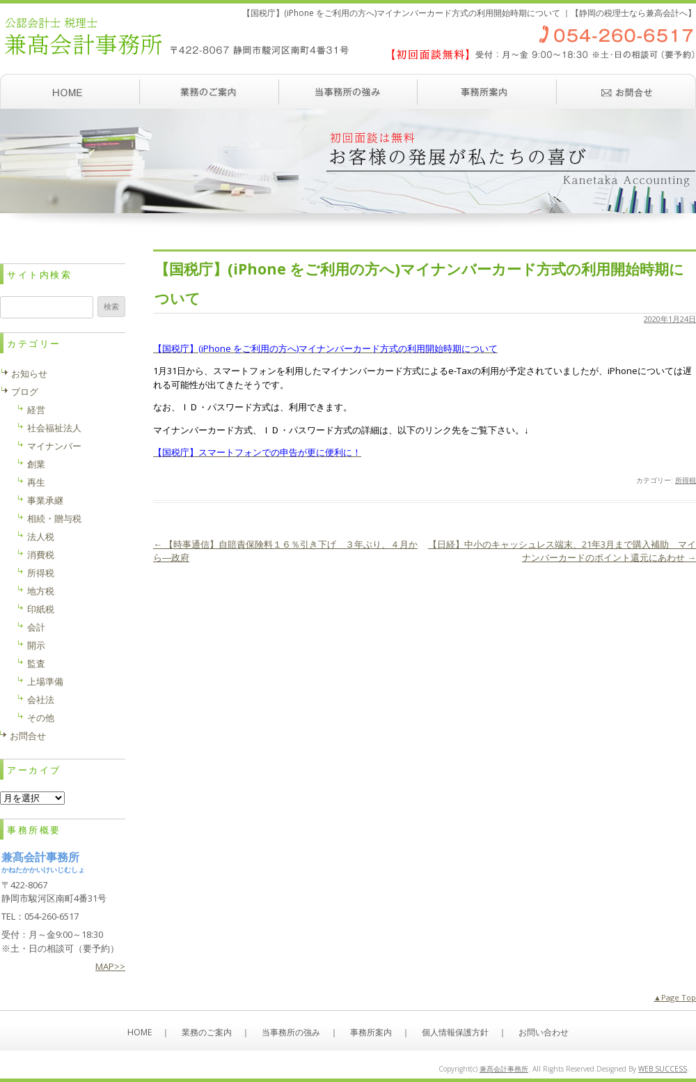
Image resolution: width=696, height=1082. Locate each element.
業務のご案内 (208, 91)
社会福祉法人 (54, 428)
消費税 (40, 554)
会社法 (40, 699)
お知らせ (29, 373)
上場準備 (45, 681)
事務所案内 (487, 91)
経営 (36, 409)
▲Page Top (675, 997)
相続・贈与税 (54, 518)
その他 (40, 717)
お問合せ (28, 735)
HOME (139, 1032)
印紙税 (40, 609)
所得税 (685, 480)
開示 (36, 645)
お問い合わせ (626, 91)
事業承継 (45, 500)
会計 (36, 627)
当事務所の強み (348, 91)
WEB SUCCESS (662, 1069)
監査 (36, 663)
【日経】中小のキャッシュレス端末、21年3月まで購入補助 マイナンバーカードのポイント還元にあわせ (562, 551)
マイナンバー (54, 446)
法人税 (40, 536)
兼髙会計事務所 (504, 1069)
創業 (36, 464)
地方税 (40, 591)
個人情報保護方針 (455, 1032)
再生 (36, 482)
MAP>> (110, 966)
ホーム (69, 91)
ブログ (24, 391)
